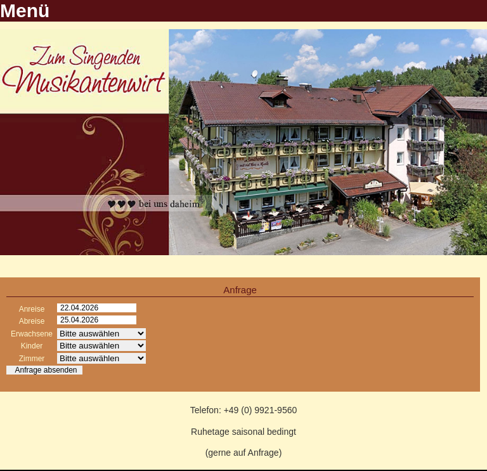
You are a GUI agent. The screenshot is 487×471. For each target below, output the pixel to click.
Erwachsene (32, 333)
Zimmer (32, 358)
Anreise (32, 309)
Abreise (32, 321)
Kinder (32, 346)
